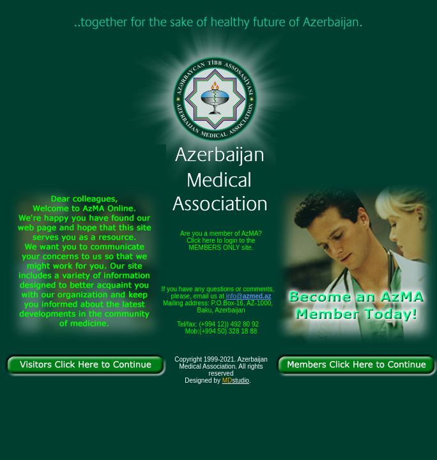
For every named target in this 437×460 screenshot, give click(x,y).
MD (227, 380)
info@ (249, 296)
